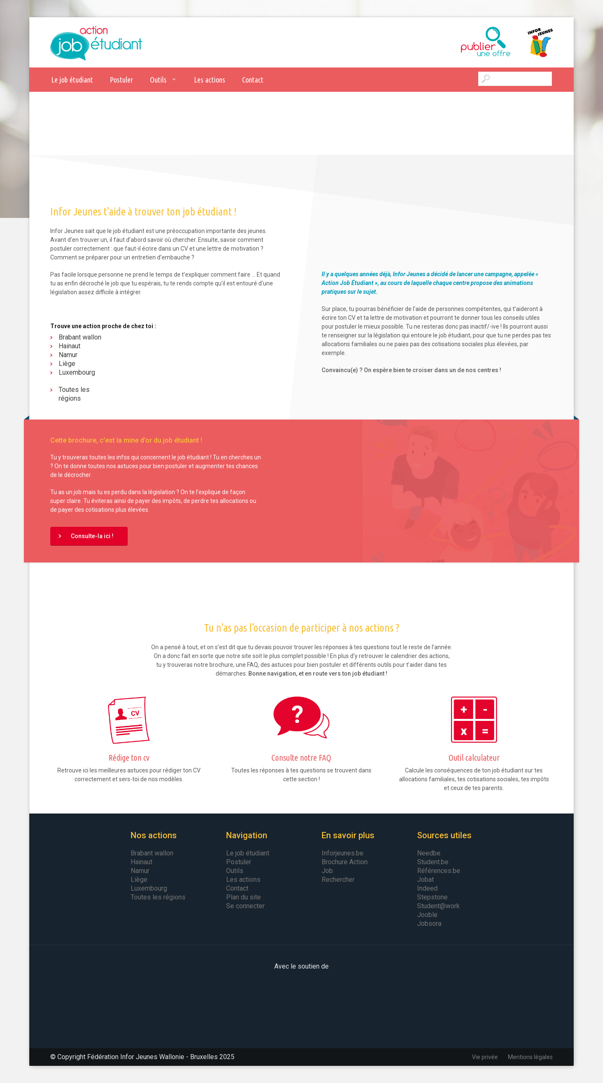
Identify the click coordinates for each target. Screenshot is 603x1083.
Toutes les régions (74, 394)
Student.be (432, 862)
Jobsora (429, 924)
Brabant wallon (80, 337)
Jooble (427, 915)
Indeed (427, 888)
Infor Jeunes (532, 42)
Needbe (429, 853)
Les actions (209, 79)
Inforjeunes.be (342, 853)
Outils (158, 79)
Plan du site (243, 897)
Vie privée (485, 1057)
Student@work (438, 906)
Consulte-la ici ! (92, 536)
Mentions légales (530, 1057)
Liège (67, 364)
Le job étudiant (72, 79)
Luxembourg (77, 372)
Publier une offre (465, 42)
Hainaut (69, 346)
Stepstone (432, 897)
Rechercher (338, 880)
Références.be (438, 871)
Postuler (121, 79)
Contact (252, 79)
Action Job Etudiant (96, 42)
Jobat (425, 880)
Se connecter (245, 906)
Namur (68, 355)
